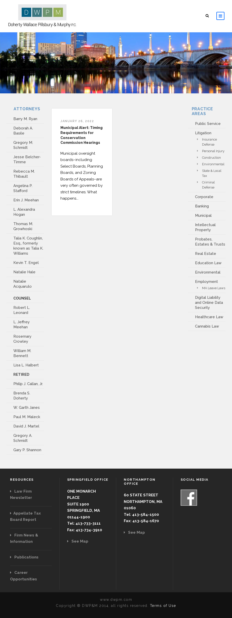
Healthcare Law (209, 317)
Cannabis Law (207, 326)
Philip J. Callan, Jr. (28, 384)
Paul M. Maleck (26, 417)
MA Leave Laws (213, 288)
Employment (206, 281)
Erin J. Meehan (26, 200)
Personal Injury (213, 151)
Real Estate (205, 253)
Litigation (203, 133)
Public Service (208, 123)
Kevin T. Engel (26, 262)
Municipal (203, 215)
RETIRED (21, 374)
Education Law (208, 263)
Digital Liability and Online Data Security (209, 302)
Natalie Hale (24, 272)
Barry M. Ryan (25, 119)
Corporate (204, 197)
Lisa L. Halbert (26, 365)
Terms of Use (163, 606)
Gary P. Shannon (27, 450)
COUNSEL (22, 298)
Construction (211, 157)
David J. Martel (26, 426)
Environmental (213, 164)
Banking (202, 206)
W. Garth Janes (26, 407)
